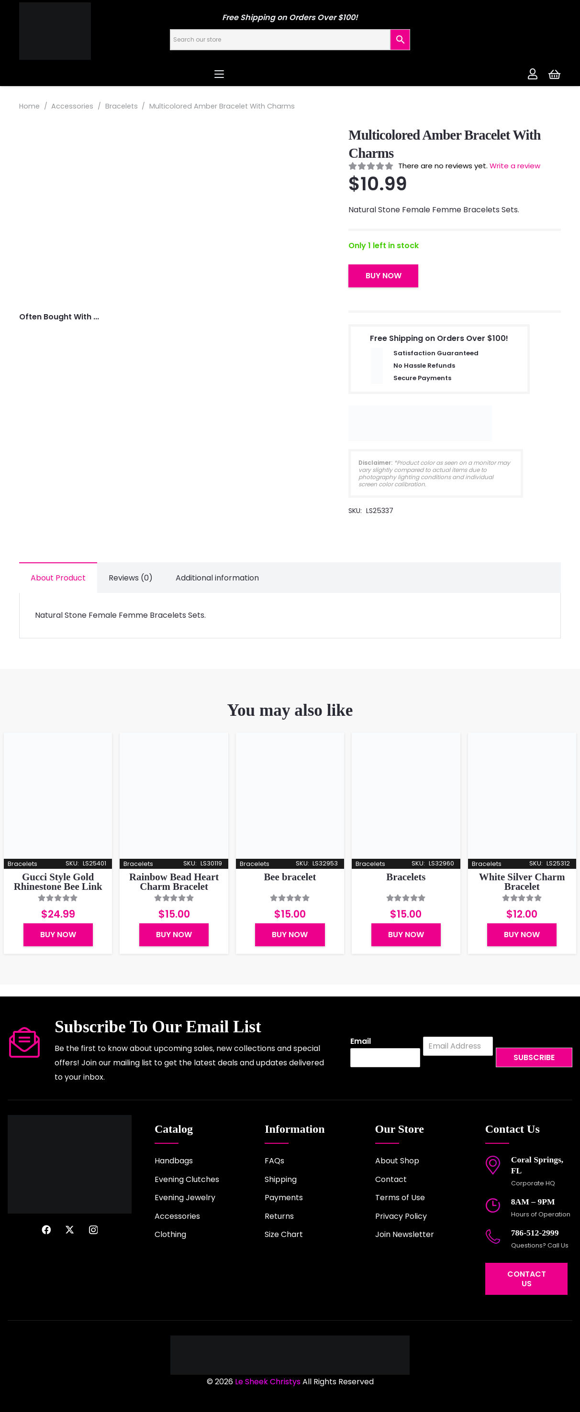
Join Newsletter (404, 1234)
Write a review (515, 166)
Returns (279, 1216)
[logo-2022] (91, 31)
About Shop (397, 1160)
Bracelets (121, 106)
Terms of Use (400, 1197)
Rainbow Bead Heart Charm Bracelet (174, 881)
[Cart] (554, 74)
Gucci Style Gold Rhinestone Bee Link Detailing (58, 886)
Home (29, 106)
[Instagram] (93, 1230)
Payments (284, 1197)
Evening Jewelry (185, 1197)
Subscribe (534, 1057)
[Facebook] (46, 1229)
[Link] (532, 73)
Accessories (72, 106)
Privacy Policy (401, 1216)
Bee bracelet (290, 876)
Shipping (281, 1179)
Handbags (174, 1160)
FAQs (274, 1160)
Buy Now (384, 275)
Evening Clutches (187, 1179)
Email (360, 1042)
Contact (391, 1179)
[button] (289, 74)
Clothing (170, 1234)
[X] (69, 1229)
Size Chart (284, 1234)
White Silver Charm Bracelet (522, 881)
